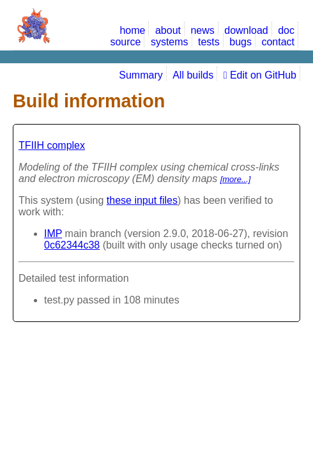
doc (286, 30)
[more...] (235, 179)
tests (209, 41)
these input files (142, 200)
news (202, 30)
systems (169, 41)
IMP (53, 233)
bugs (240, 41)
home (132, 30)
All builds (192, 75)
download (246, 30)
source (125, 41)
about (168, 30)
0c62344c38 (72, 245)
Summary (140, 75)
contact (277, 41)
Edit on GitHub (260, 75)
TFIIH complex (52, 145)
